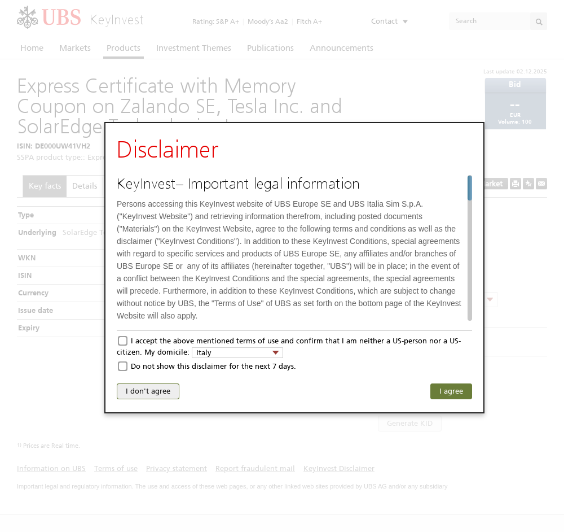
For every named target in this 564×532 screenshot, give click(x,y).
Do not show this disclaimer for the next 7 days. (213, 366)
